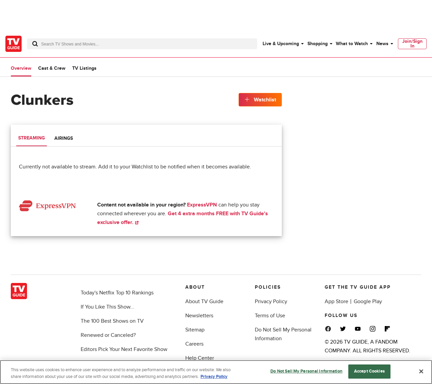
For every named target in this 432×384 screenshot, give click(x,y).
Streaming (31, 138)
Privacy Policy (271, 301)
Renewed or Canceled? (108, 335)
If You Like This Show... (107, 306)
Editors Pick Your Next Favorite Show (124, 349)
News (382, 43)
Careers (194, 344)
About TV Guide (204, 301)
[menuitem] (283, 43)
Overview (21, 68)
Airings (63, 138)
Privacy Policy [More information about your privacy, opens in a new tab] (213, 376)
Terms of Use (270, 315)
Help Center (199, 358)
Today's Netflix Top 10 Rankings (117, 292)
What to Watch (352, 43)
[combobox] (142, 43)
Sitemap (195, 329)
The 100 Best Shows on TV (112, 321)
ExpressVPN (202, 204)
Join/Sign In (412, 43)
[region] (216, 372)
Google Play (368, 301)
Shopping (317, 43)
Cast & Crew (51, 68)
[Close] (421, 371)
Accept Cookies (369, 371)
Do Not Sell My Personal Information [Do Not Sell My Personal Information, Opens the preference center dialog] (306, 371)
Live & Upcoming (281, 43)
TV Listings (84, 68)
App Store (336, 301)
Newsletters (199, 315)
